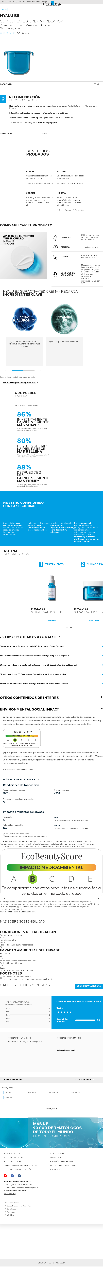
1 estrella (8, 1092)
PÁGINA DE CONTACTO (58, 1154)
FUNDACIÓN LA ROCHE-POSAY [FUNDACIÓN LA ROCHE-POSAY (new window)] (62, 1162)
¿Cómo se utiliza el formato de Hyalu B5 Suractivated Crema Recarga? (32, 646)
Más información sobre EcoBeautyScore (18, 912)
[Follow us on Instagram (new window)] (19, 1175)
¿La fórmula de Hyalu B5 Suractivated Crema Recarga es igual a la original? (34, 656)
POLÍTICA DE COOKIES (12, 1162)
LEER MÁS (51, 621)
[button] (86, 1079)
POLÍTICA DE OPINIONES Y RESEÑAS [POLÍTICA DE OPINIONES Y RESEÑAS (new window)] (18, 1169)
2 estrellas (31, 1092)
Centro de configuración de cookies (20, 1165)
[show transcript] (51, 383)
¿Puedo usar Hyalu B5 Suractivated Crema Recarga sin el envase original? (34, 674)
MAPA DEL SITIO (56, 1158)
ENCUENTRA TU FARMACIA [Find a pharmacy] (51, 1263)
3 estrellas (53, 1092)
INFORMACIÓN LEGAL (12, 1154)
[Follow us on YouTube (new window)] (5, 1175)
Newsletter (55, 1169)
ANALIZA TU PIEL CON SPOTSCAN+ (63, 1165)
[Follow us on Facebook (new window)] (12, 1175)
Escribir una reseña (89, 986)
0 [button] (27, 1008)
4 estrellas (75, 1092)
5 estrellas (9, 1097)
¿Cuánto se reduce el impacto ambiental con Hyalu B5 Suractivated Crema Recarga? (38, 665)
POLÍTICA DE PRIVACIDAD (13, 1158)
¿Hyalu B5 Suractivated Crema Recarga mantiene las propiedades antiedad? (34, 684)
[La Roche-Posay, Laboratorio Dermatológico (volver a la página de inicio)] (51, 3)
